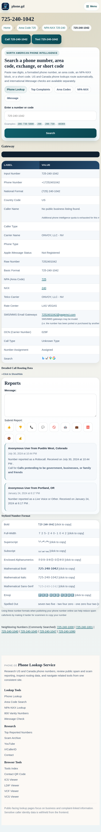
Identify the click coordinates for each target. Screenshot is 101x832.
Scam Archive (12, 737)
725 (44, 279)
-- (12, 373)
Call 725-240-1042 (16, 39)
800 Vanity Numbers (16, 713)
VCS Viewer (11, 796)
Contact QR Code (15, 773)
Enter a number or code (19, 107)
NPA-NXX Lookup (15, 707)
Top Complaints (40, 89)
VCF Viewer (11, 790)
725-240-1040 (9, 631)
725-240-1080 (67, 631)
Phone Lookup (16, 89)
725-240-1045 (29, 631)
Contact (9, 754)
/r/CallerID (10, 749)
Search (50, 132)
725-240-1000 (65, 626)
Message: (10, 390)
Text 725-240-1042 (46, 39)
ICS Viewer (11, 779)
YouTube (9, 743)
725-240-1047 (47, 631)
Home (7, 27)
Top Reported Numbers (18, 732)
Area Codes (64, 89)
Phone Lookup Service (36, 665)
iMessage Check (14, 718)
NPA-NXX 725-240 (54, 27)
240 (44, 288)
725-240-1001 (84, 626)
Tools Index (11, 768)
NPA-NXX (82, 89)
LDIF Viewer (11, 785)
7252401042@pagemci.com (59, 314)
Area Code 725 (27, 27)
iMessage (12, 98)
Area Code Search (15, 701)
